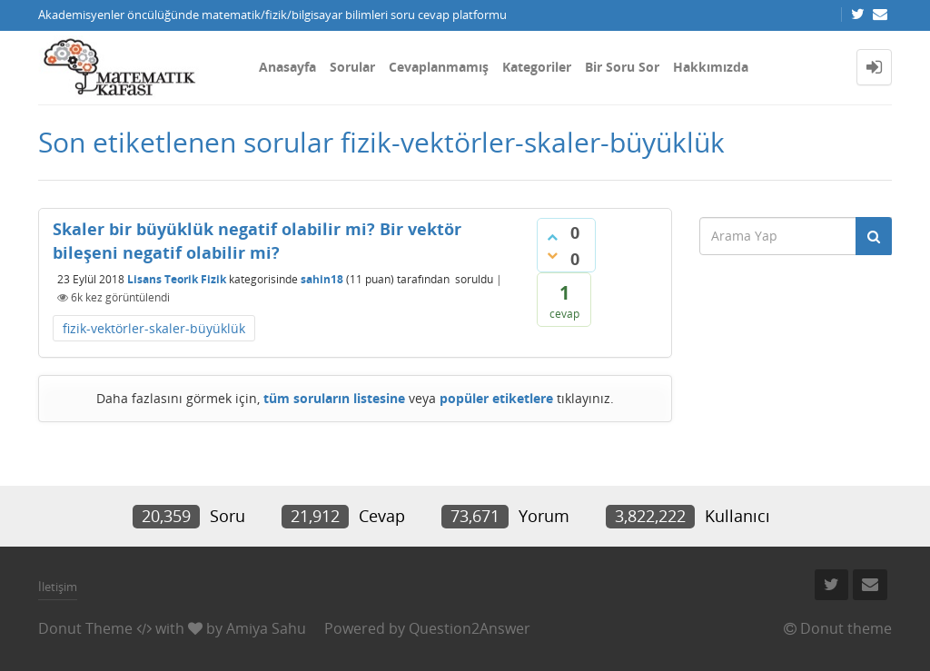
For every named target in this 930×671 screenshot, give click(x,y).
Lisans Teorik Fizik (176, 279)
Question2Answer (469, 628)
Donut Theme (85, 628)
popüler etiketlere (496, 398)
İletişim (57, 586)
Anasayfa (287, 66)
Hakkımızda (710, 66)
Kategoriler (536, 66)
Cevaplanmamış (439, 66)
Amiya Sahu (266, 628)
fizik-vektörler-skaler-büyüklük (154, 328)
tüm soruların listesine (334, 398)
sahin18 (322, 279)
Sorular (352, 66)
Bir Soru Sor (622, 66)
